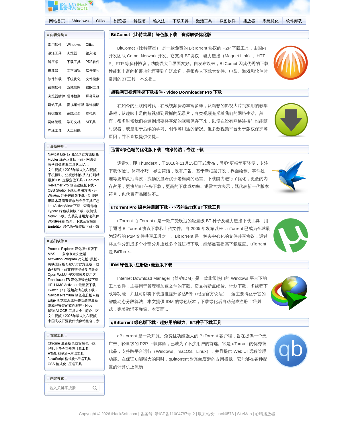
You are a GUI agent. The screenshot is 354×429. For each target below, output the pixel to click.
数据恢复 (55, 113)
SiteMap (244, 414)
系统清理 (74, 88)
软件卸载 (294, 21)
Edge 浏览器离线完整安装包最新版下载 (73, 300)
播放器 (249, 21)
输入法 (159, 21)
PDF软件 (92, 62)
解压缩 (140, 21)
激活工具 (204, 21)
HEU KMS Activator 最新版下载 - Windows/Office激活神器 (73, 285)
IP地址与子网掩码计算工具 (68, 349)
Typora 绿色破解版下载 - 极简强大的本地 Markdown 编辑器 (72, 211)
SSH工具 (93, 88)
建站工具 (55, 105)
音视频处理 (75, 105)
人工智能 (74, 131)
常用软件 (55, 45)
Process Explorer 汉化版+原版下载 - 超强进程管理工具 (73, 249)
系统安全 (74, 113)
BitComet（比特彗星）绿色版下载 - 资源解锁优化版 (161, 34)
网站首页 (57, 21)
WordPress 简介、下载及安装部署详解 (72, 221)
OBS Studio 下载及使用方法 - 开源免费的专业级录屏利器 (72, 190)
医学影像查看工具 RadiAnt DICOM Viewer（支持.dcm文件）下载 (73, 165)
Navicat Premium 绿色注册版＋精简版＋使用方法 (73, 295)
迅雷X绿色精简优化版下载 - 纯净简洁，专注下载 (157, 149)
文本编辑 (74, 70)
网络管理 (55, 122)
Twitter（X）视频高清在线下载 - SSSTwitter (72, 290)
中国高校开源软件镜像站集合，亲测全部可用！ (73, 321)
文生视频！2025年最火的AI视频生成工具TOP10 (72, 170)
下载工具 (181, 21)
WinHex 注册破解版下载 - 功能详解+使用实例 (73, 196)
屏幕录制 (92, 96)
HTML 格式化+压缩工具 (66, 354)
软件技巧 (92, 70)
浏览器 (120, 21)
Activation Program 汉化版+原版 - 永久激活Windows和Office (73, 259)
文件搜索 (92, 79)
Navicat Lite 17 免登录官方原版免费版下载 (73, 154)
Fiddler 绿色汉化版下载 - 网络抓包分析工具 (72, 160)
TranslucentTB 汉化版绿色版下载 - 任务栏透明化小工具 (73, 280)
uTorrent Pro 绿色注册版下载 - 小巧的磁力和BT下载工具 (165, 207)
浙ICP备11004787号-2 (175, 414)
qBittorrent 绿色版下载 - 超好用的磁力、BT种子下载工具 (166, 322)
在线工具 (55, 131)
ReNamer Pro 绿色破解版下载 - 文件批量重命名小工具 (72, 185)
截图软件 (228, 21)
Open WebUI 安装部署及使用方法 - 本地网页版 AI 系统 (72, 275)
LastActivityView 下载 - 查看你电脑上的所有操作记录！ (72, 206)
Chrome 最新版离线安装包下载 (71, 343)
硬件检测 (74, 96)
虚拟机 (91, 113)
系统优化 (271, 21)
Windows (81, 21)
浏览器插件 (56, 96)
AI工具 (91, 122)
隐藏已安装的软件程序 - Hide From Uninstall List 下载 (70, 306)
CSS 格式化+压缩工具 (65, 364)
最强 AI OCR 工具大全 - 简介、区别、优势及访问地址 (73, 311)
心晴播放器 (265, 414)
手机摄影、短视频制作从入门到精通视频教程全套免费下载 (73, 175)
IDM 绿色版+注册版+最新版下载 (141, 264)
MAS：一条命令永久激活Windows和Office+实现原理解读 (72, 254)
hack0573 (225, 414)
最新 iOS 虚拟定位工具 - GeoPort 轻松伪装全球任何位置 (73, 180)
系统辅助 (92, 105)
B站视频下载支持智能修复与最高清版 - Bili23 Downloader (73, 269)
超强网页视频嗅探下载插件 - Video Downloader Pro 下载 (166, 92)
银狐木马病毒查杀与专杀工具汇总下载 (73, 201)
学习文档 (74, 122)
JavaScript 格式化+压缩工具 (69, 359)
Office (101, 21)
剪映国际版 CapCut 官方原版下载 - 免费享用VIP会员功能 (73, 264)
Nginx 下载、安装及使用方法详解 (73, 216)
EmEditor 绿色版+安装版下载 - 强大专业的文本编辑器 (73, 227)
